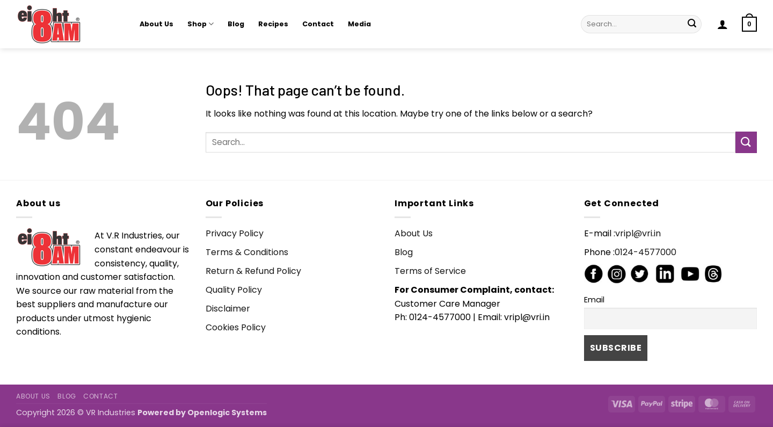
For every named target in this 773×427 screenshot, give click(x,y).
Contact (318, 23)
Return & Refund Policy (253, 271)
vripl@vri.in (638, 233)
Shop (200, 24)
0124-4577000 (645, 252)
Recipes (273, 23)
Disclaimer (228, 308)
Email (594, 299)
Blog (236, 23)
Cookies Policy (236, 327)
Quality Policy (234, 290)
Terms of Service (430, 271)
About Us (156, 23)
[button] (722, 24)
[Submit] (692, 24)
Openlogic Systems (227, 412)
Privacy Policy (235, 233)
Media (359, 23)
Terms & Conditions (247, 252)
